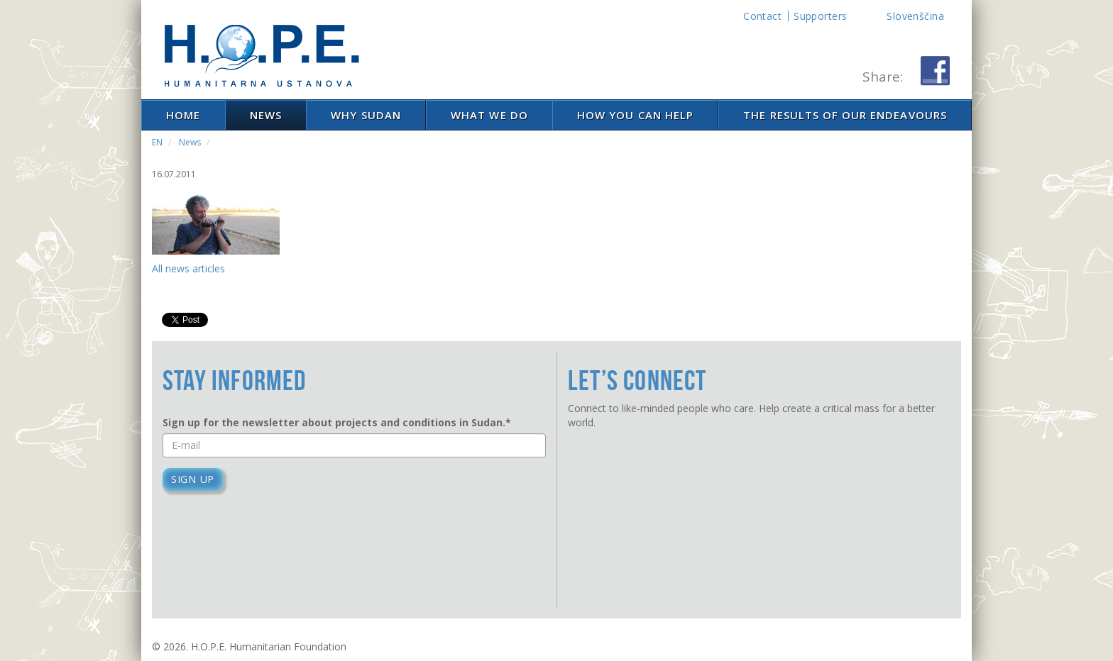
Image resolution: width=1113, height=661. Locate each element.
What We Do (489, 115)
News (266, 115)
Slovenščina (915, 16)
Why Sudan (365, 115)
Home (183, 115)
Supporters (820, 16)
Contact (762, 16)
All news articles (188, 268)
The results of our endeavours (844, 115)
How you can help (635, 115)
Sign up (192, 479)
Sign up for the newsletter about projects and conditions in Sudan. (337, 422)
